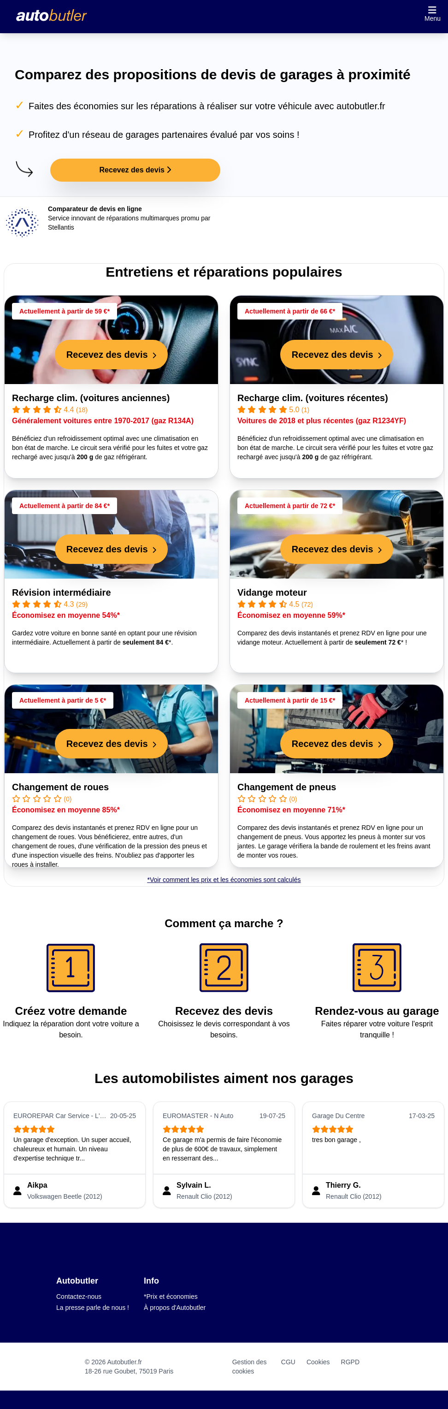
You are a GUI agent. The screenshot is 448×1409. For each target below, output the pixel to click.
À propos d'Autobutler (175, 1307)
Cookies (318, 1362)
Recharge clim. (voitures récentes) (312, 398)
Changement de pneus (286, 787)
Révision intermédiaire (61, 592)
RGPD (350, 1362)
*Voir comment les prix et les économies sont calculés (224, 879)
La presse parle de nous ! (92, 1307)
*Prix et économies (171, 1296)
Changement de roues (60, 787)
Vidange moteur (272, 592)
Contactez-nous (78, 1296)
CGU (288, 1362)
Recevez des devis (135, 170)
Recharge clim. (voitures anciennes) (91, 398)
